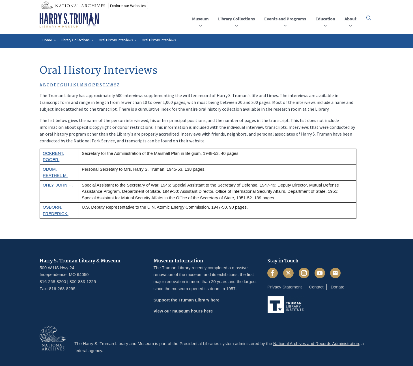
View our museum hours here (183, 311)
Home (47, 40)
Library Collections (75, 40)
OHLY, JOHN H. (58, 185)
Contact (316, 286)
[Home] (69, 20)
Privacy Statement (284, 286)
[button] (368, 18)
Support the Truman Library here (187, 299)
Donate (337, 286)
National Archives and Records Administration (316, 343)
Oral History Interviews (116, 40)
